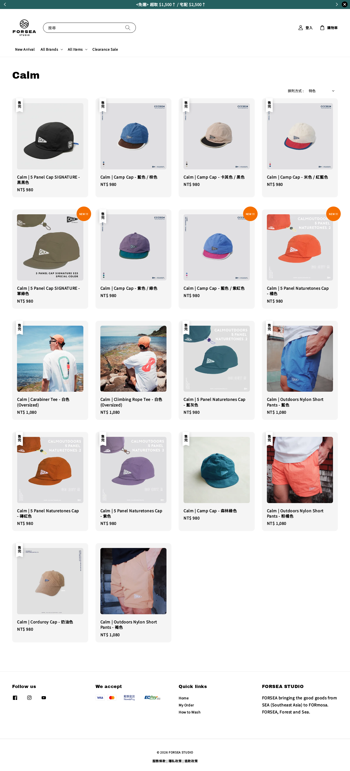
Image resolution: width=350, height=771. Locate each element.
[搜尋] (128, 27)
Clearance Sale (105, 49)
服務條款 (159, 761)
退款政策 (191, 761)
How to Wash (190, 712)
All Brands (49, 49)
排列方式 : (296, 90)
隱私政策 (175, 761)
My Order (186, 705)
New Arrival (25, 49)
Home (184, 698)
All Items (75, 49)
